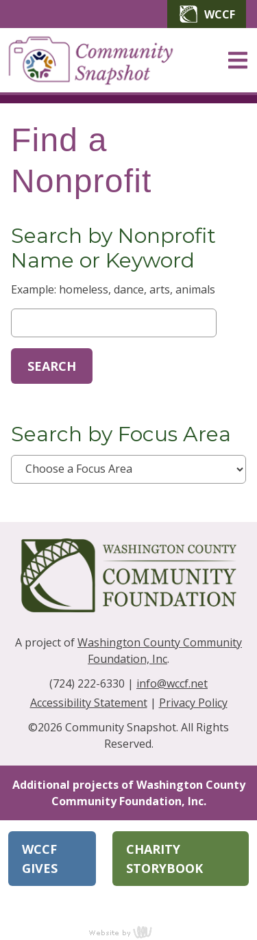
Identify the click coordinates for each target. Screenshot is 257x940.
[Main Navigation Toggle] (238, 60)
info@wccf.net (172, 683)
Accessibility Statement (88, 702)
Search (51, 366)
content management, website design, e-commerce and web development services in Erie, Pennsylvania (129, 932)
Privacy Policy (193, 702)
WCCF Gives (40, 858)
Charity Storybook (164, 858)
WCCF (206, 14)
